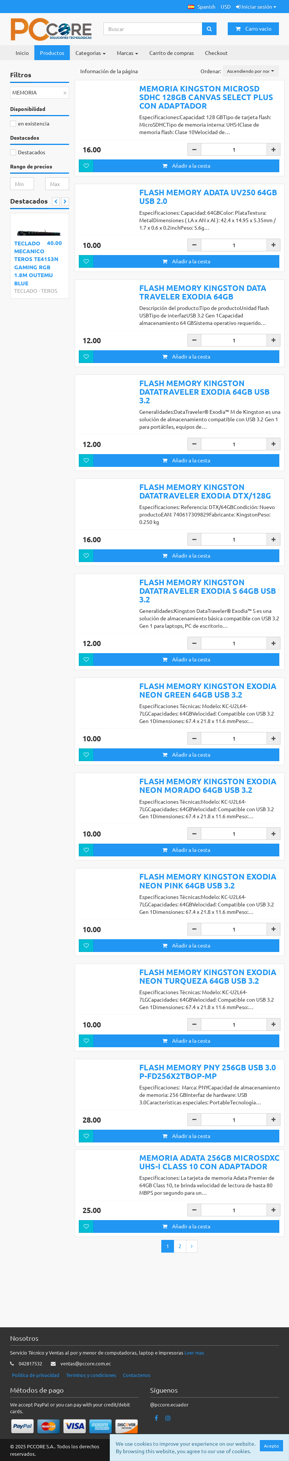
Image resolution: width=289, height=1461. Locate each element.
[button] (202, 6)
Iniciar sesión (256, 6)
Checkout (216, 52)
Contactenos (136, 1375)
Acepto (271, 1446)
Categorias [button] (90, 52)
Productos (52, 52)
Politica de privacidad (35, 1375)
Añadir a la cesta (186, 165)
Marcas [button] (127, 52)
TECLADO (25, 290)
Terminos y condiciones (91, 1375)
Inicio (22, 52)
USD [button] (226, 6)
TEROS (49, 290)
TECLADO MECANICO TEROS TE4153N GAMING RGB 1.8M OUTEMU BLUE (36, 263)
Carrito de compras (171, 52)
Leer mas (194, 1352)
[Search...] (153, 28)
